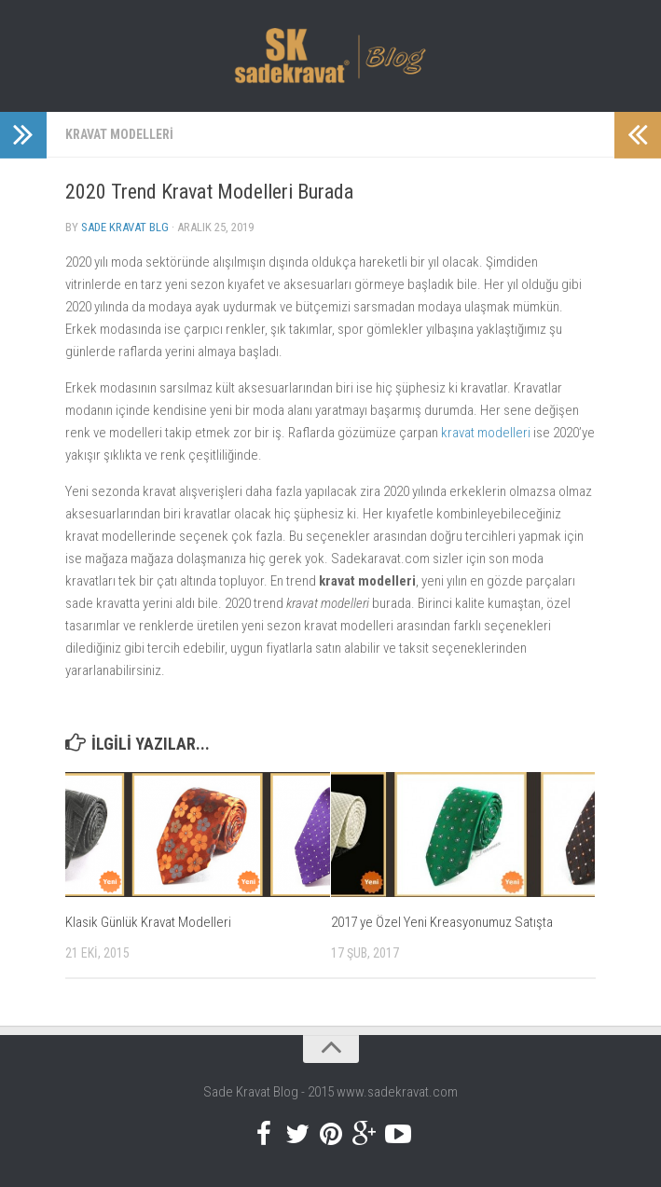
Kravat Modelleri (119, 134)
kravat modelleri (485, 432)
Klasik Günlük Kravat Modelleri (148, 922)
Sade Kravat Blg (125, 227)
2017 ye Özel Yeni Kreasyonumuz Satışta (442, 922)
